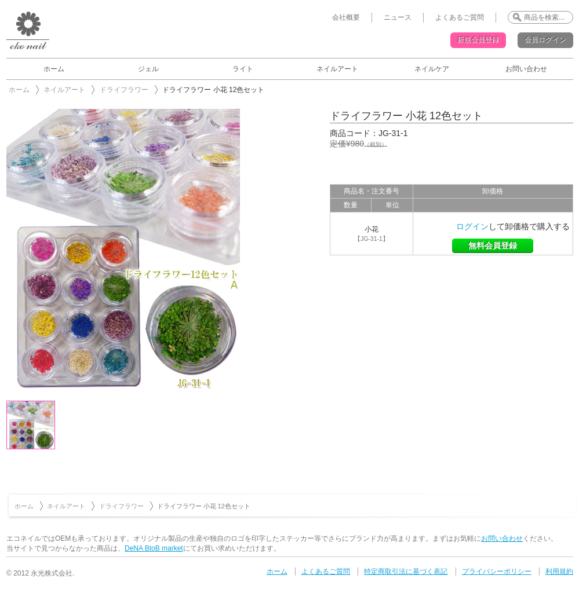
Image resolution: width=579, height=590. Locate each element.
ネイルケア (431, 69)
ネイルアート (337, 69)
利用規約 (559, 571)
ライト (242, 69)
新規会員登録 (478, 40)
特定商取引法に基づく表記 (405, 571)
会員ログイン (545, 40)
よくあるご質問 (459, 17)
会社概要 (346, 17)
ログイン (472, 226)
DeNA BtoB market (154, 548)
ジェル (148, 69)
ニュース (398, 17)
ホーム (53, 69)
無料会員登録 (492, 245)
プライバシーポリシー (496, 571)
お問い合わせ (526, 69)
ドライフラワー (124, 90)
